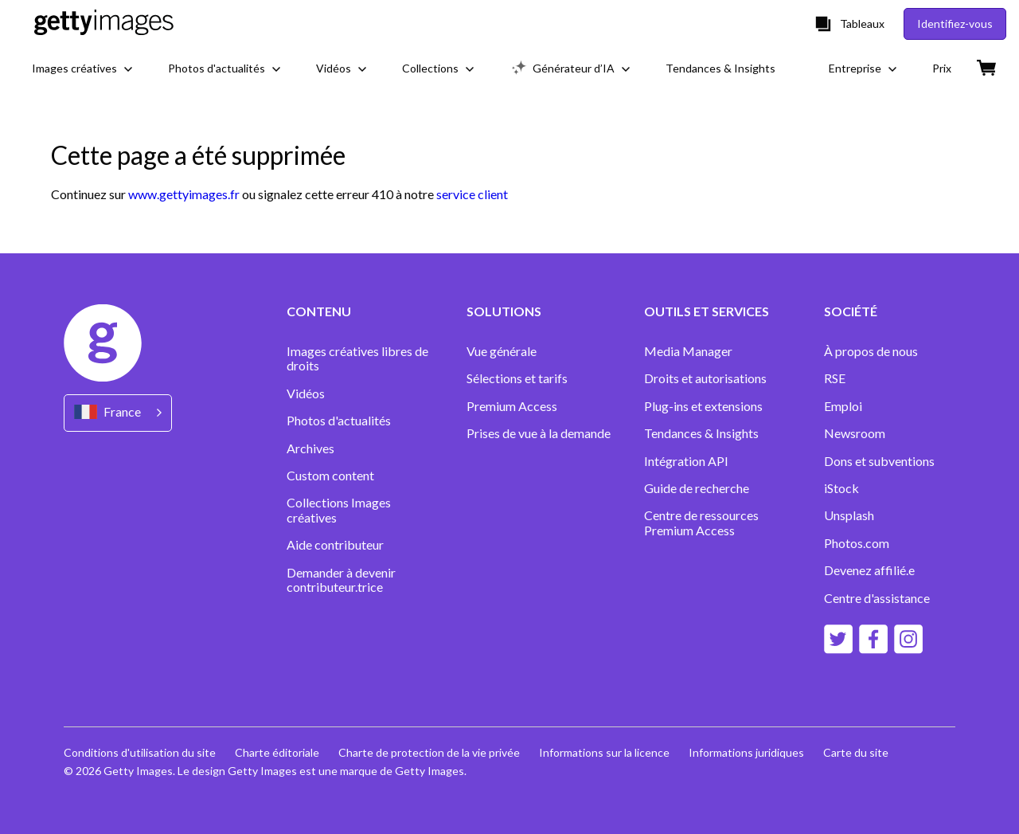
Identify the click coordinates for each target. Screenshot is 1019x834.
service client (472, 194)
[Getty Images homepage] (104, 23)
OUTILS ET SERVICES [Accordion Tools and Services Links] (706, 311)
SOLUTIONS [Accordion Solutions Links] (504, 311)
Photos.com (858, 543)
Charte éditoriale (277, 752)
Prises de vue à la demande (539, 433)
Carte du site (855, 752)
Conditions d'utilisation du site (140, 752)
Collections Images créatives (339, 509)
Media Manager (688, 351)
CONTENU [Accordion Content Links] (319, 311)
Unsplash (849, 515)
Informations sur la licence (604, 752)
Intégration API (686, 461)
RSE (834, 378)
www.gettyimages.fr (184, 194)
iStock (841, 488)
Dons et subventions (879, 461)
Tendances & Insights (701, 433)
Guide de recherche (696, 488)
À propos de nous (871, 351)
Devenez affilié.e (869, 570)
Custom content (330, 475)
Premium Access (512, 406)
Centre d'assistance (877, 598)
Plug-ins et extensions (703, 406)
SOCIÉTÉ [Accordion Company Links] (850, 311)
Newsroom (854, 433)
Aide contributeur (335, 545)
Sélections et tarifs (517, 378)
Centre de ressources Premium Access (701, 522)
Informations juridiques (746, 752)
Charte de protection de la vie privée (429, 752)
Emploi (843, 406)
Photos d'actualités (339, 420)
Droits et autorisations (705, 378)
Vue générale (502, 351)
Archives (310, 448)
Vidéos (306, 393)
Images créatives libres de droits (357, 358)
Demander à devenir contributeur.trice (341, 580)
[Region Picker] (118, 413)
